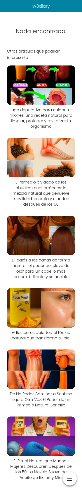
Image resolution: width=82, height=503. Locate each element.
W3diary (41, 6)
